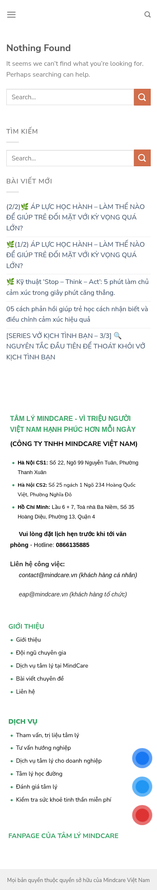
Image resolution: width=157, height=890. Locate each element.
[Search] (147, 15)
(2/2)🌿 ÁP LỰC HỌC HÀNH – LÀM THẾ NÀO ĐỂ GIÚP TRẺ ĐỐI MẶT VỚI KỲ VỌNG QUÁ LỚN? (75, 217)
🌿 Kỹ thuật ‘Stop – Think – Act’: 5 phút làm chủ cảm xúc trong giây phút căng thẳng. (77, 287)
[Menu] (11, 14)
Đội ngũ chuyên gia (41, 653)
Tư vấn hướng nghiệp (43, 748)
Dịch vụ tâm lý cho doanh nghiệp (59, 761)
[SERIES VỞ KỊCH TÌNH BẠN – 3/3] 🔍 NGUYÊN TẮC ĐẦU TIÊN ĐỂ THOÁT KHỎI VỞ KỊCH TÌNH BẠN (75, 346)
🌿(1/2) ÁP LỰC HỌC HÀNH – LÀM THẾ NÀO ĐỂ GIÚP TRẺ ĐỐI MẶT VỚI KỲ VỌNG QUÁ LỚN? (75, 255)
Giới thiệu (28, 640)
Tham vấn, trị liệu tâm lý (47, 735)
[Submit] (142, 97)
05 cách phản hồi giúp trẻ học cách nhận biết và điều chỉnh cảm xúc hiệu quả (77, 314)
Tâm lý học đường (39, 774)
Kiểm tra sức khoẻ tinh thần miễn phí (63, 800)
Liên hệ (25, 692)
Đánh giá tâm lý (36, 787)
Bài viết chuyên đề (40, 679)
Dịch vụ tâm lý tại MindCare (52, 666)
